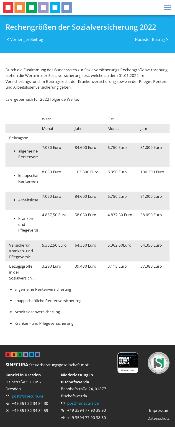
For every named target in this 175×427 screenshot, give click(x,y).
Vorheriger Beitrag (26, 39)
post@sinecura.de (28, 396)
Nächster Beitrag (150, 39)
